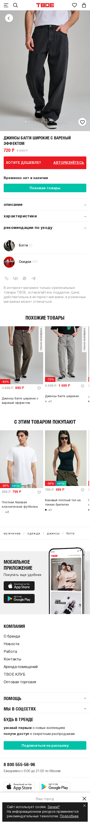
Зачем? (54, 807)
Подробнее (69, 816)
